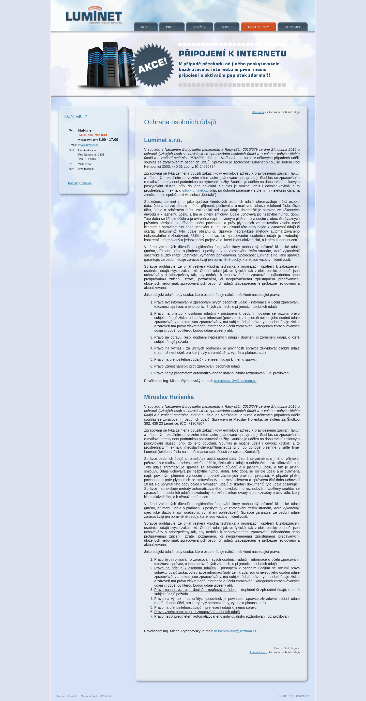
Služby (199, 27)
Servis (227, 27)
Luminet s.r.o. (258, 652)
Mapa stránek (89, 696)
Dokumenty (258, 27)
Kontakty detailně (80, 183)
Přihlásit (106, 696)
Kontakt (292, 27)
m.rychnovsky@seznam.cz (235, 381)
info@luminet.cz (88, 144)
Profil (171, 27)
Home (145, 27)
